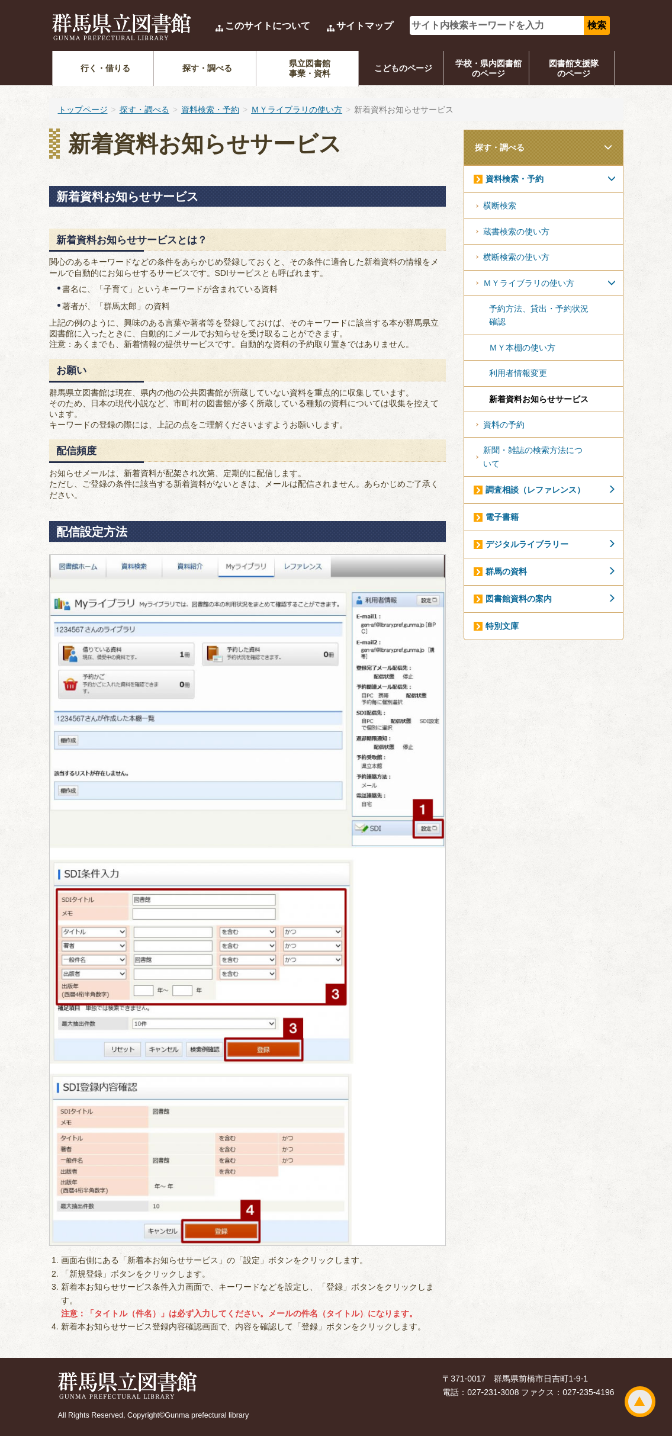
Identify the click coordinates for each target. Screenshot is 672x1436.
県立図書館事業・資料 (309, 68)
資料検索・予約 (210, 109)
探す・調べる (207, 68)
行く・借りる (105, 68)
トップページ (83, 109)
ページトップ (640, 1401)
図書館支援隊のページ (574, 68)
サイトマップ (364, 26)
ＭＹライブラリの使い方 (296, 109)
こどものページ (403, 68)
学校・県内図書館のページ (488, 68)
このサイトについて (267, 26)
